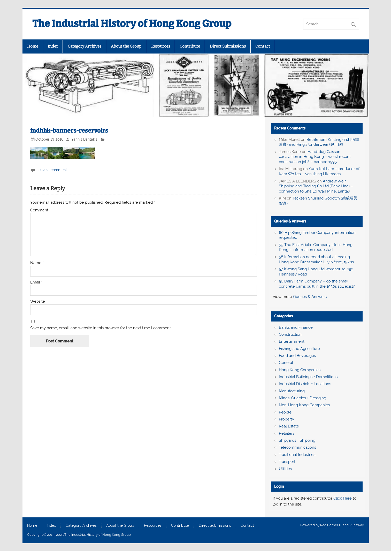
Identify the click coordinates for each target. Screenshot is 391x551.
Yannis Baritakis (84, 139)
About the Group (126, 46)
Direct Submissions (228, 46)
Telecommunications (297, 447)
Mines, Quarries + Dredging (302, 398)
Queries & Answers (290, 221)
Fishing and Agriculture (299, 348)
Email (36, 282)
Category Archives (84, 46)
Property (286, 419)
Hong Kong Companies (299, 370)
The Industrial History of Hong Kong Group (131, 23)
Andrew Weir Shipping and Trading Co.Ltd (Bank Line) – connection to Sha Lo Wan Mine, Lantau (316, 186)
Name (37, 263)
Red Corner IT (331, 525)
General (286, 362)
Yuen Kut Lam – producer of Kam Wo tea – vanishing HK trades (319, 171)
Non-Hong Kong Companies (304, 405)
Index (53, 46)
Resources (160, 46)
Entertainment (291, 341)
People (285, 412)
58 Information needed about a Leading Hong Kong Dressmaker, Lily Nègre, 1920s (316, 259)
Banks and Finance (296, 327)
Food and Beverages (297, 355)
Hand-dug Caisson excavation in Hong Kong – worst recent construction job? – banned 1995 (315, 156)
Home (32, 46)
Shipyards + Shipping (297, 440)
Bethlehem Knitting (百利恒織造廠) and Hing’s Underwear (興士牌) (319, 142)
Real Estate (289, 426)
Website (37, 301)
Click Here (342, 498)
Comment (40, 210)
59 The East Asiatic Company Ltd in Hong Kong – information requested (315, 247)
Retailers (286, 433)
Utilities (285, 468)
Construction (290, 334)
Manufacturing (292, 391)
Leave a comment (51, 170)
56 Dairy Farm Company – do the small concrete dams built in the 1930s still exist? (317, 284)
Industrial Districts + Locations (305, 383)
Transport (287, 461)
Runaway (356, 525)
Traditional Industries (297, 454)
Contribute (190, 46)
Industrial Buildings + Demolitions (308, 376)
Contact (262, 46)
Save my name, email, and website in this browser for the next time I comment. (101, 328)
